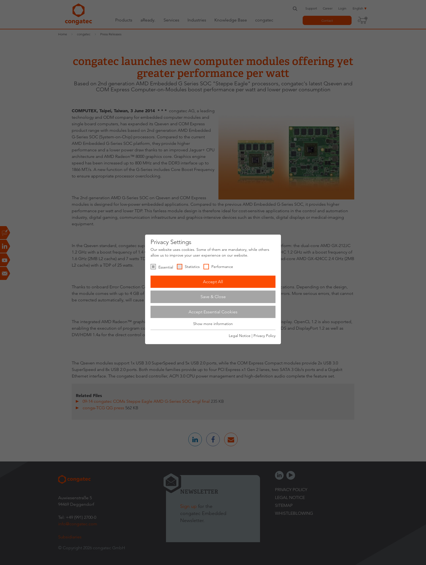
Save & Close (213, 296)
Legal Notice (239, 335)
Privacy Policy (264, 335)
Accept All (213, 281)
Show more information (213, 323)
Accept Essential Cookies (213, 311)
